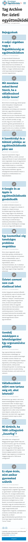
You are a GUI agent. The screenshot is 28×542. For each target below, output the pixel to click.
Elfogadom (14, 538)
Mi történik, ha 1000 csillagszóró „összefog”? (12, 430)
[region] (14, 535)
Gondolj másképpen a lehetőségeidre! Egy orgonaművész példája (13, 339)
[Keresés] (20, 3)
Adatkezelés (12, 535)
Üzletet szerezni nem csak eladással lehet (12, 283)
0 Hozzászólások (13, 55)
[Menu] (24, 3)
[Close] (26, 530)
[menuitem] (20, 3)
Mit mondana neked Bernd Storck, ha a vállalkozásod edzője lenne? (10, 90)
